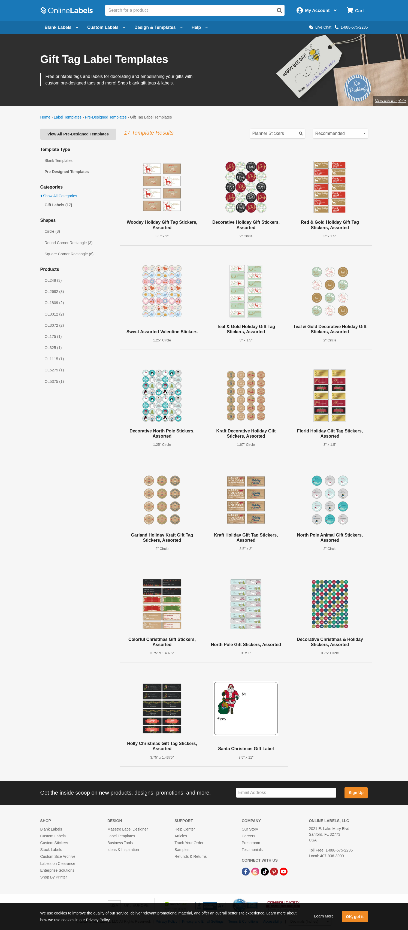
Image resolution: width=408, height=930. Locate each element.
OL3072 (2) (54, 325)
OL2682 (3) (54, 291)
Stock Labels (51, 849)
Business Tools (120, 843)
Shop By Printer (53, 877)
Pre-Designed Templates (105, 117)
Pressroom (251, 843)
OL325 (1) (53, 348)
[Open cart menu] (355, 10)
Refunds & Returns (190, 856)
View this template (390, 101)
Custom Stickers (54, 843)
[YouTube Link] (284, 871)
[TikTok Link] (265, 871)
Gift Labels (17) (58, 205)
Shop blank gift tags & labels (145, 83)
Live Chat (320, 27)
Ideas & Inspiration (123, 849)
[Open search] (280, 11)
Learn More (324, 916)
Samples (181, 849)
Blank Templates (58, 160)
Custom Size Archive (57, 856)
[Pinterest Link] (274, 871)
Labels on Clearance (57, 863)
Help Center (184, 829)
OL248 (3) (53, 280)
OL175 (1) (53, 336)
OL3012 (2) (54, 314)
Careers (248, 836)
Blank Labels (51, 829)
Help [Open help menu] (200, 27)
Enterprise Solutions (57, 870)
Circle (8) (52, 231)
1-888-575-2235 (351, 27)
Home (45, 117)
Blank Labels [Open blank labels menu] (62, 27)
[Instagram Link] (255, 871)
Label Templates (67, 117)
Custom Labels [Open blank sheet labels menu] (106, 27)
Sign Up (356, 792)
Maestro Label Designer (127, 829)
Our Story (250, 829)
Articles (180, 836)
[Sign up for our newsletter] (286, 793)
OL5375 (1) (54, 381)
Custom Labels (53, 836)
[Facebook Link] (246, 871)
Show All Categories (58, 196)
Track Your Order (188, 843)
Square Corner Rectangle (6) (69, 254)
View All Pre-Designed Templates (78, 134)
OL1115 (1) (54, 359)
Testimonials (252, 849)
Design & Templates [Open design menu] (158, 27)
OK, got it (355, 916)
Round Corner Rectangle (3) (69, 243)
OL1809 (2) (54, 303)
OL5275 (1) (54, 370)
